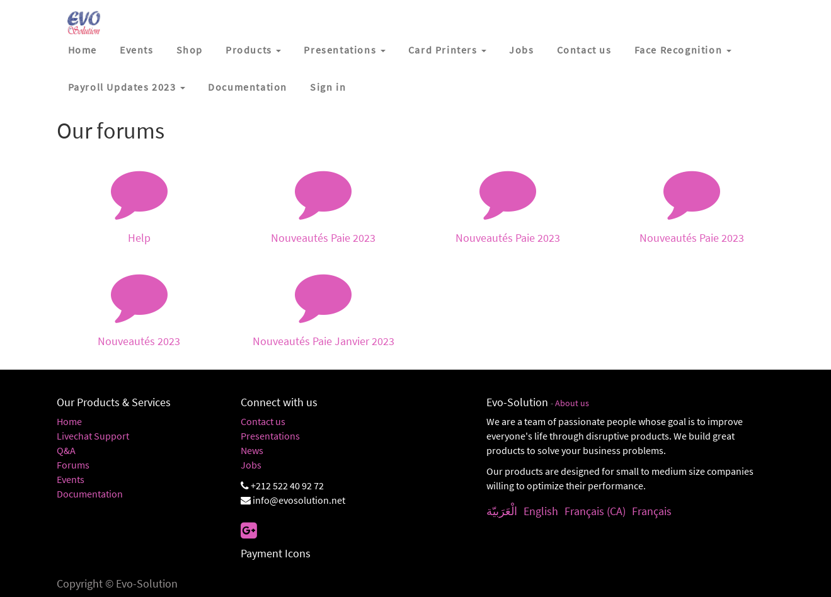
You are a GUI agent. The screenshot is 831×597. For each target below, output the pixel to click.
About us (572, 403)
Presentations (270, 435)
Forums (73, 464)
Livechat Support (93, 435)
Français (652, 511)
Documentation (90, 493)
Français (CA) (595, 511)
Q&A (66, 450)
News (252, 450)
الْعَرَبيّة (501, 511)
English (541, 511)
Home (69, 421)
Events (70, 479)
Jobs (251, 464)
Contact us (263, 421)
